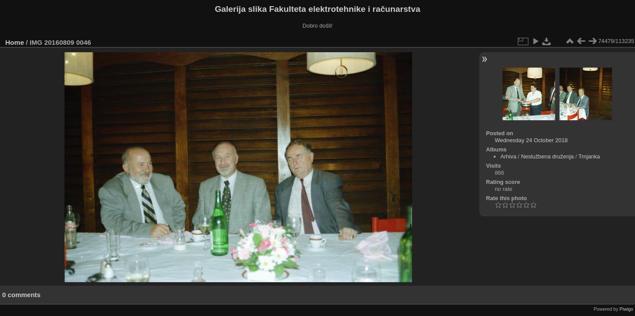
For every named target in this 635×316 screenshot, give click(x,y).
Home (14, 42)
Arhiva (508, 156)
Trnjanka (589, 156)
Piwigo (626, 309)
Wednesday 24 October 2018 (531, 140)
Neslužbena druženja (547, 156)
